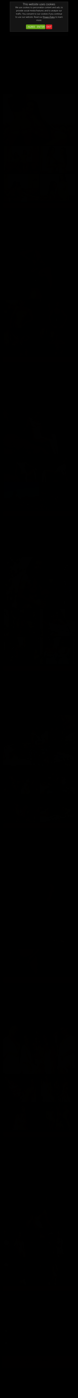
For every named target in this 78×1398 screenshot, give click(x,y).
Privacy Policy (49, 17)
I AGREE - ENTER (36, 26)
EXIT (49, 26)
